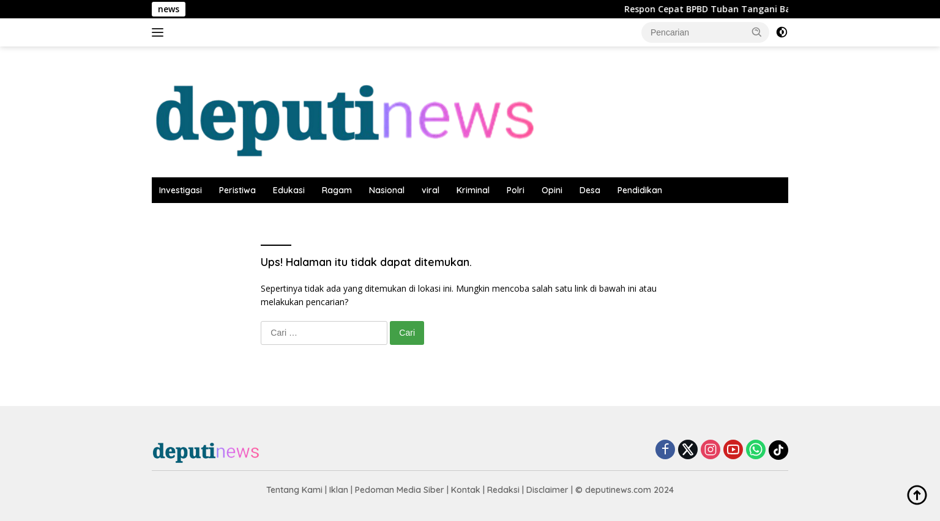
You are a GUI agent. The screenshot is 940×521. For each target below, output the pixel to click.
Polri (515, 190)
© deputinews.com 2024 (624, 489)
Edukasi (289, 190)
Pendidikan (639, 190)
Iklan (338, 489)
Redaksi (503, 489)
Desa (590, 190)
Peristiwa (237, 190)
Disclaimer (547, 489)
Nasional (387, 190)
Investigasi (180, 190)
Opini (552, 190)
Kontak (465, 489)
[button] (757, 32)
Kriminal (473, 190)
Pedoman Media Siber (399, 489)
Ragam (337, 190)
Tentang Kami (294, 489)
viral (430, 190)
